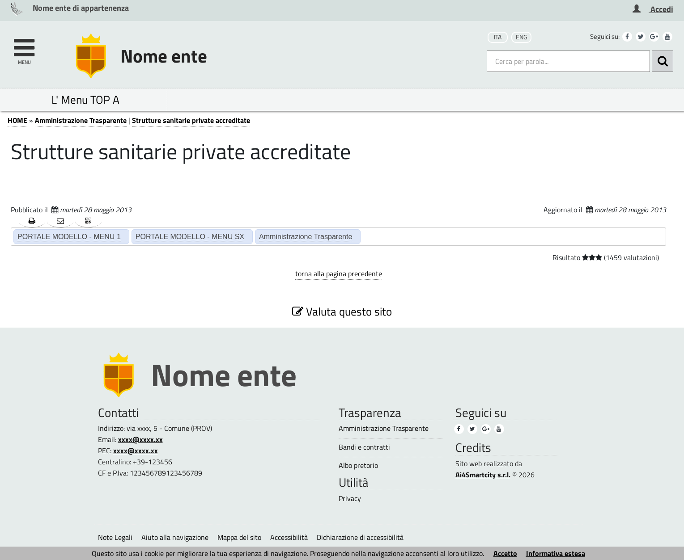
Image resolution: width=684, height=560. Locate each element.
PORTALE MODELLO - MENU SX (190, 236)
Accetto (505, 553)
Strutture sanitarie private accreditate (191, 120)
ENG (521, 37)
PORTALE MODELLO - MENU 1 (69, 236)
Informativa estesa (555, 553)
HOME (17, 120)
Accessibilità (289, 537)
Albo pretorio (358, 465)
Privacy (350, 498)
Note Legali (115, 537)
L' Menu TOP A (85, 99)
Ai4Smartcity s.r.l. (482, 474)
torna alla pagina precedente (338, 273)
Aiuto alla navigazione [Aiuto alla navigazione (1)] (174, 537)
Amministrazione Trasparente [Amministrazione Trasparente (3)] (384, 428)
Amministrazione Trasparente (81, 120)
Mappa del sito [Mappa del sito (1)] (239, 537)
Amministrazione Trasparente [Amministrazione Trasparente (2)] (305, 236)
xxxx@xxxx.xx (140, 439)
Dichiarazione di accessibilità (360, 537)
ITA (497, 37)
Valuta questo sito (342, 311)
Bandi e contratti (364, 447)
